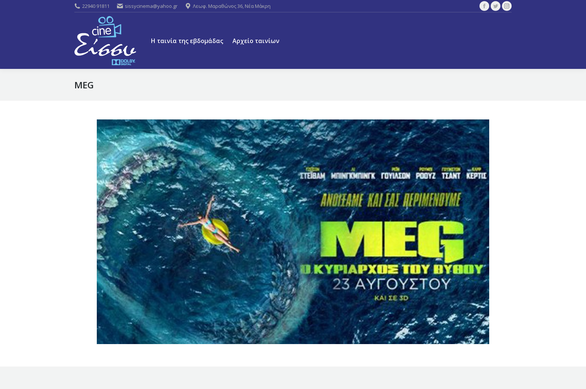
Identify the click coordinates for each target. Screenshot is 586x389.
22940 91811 (92, 6)
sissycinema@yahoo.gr (147, 6)
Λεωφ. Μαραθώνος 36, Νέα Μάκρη (228, 6)
